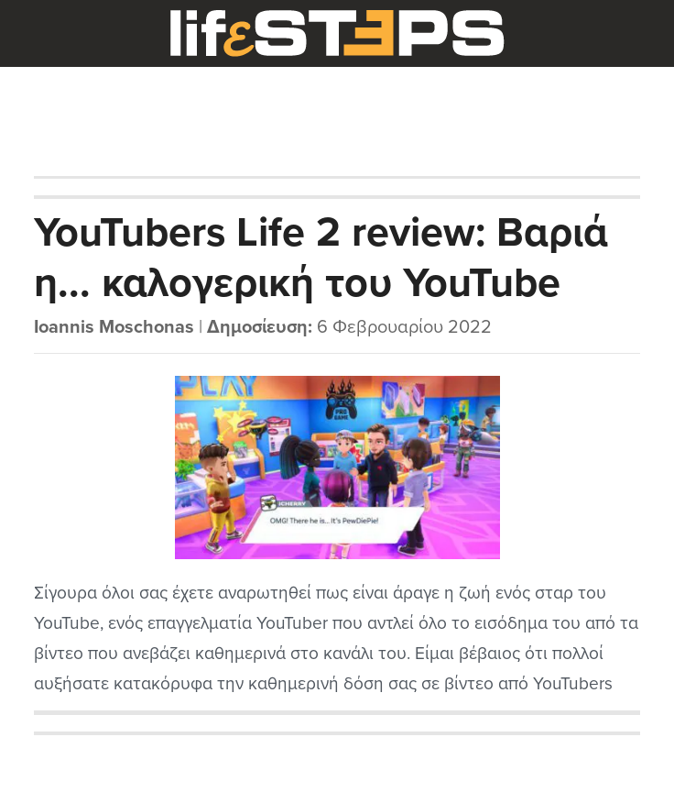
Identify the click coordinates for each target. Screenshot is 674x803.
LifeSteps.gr (337, 33)
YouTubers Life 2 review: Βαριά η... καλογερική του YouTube (321, 258)
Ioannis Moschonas (114, 327)
